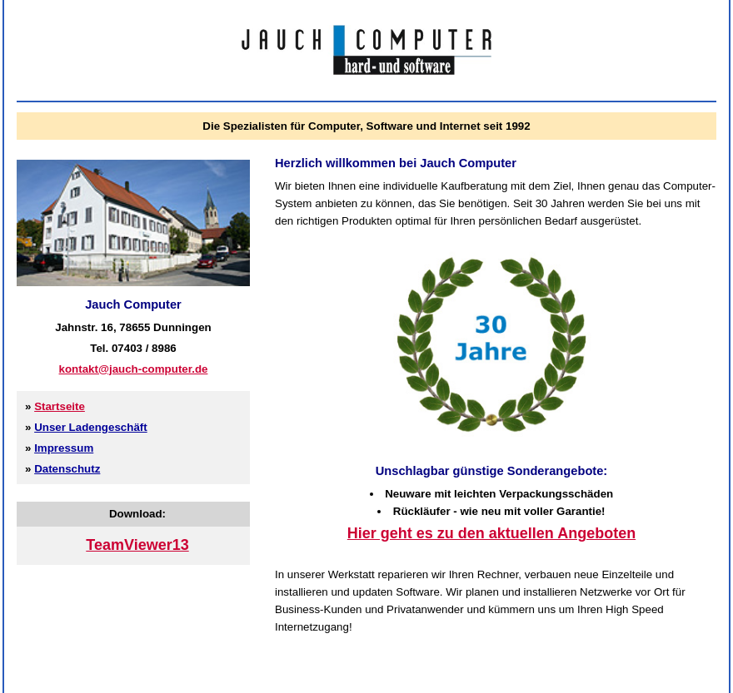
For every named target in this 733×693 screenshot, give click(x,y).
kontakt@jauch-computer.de (133, 369)
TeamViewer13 (137, 545)
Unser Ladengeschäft (90, 427)
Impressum (63, 448)
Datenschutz (67, 469)
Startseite (59, 406)
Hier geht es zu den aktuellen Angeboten (491, 533)
